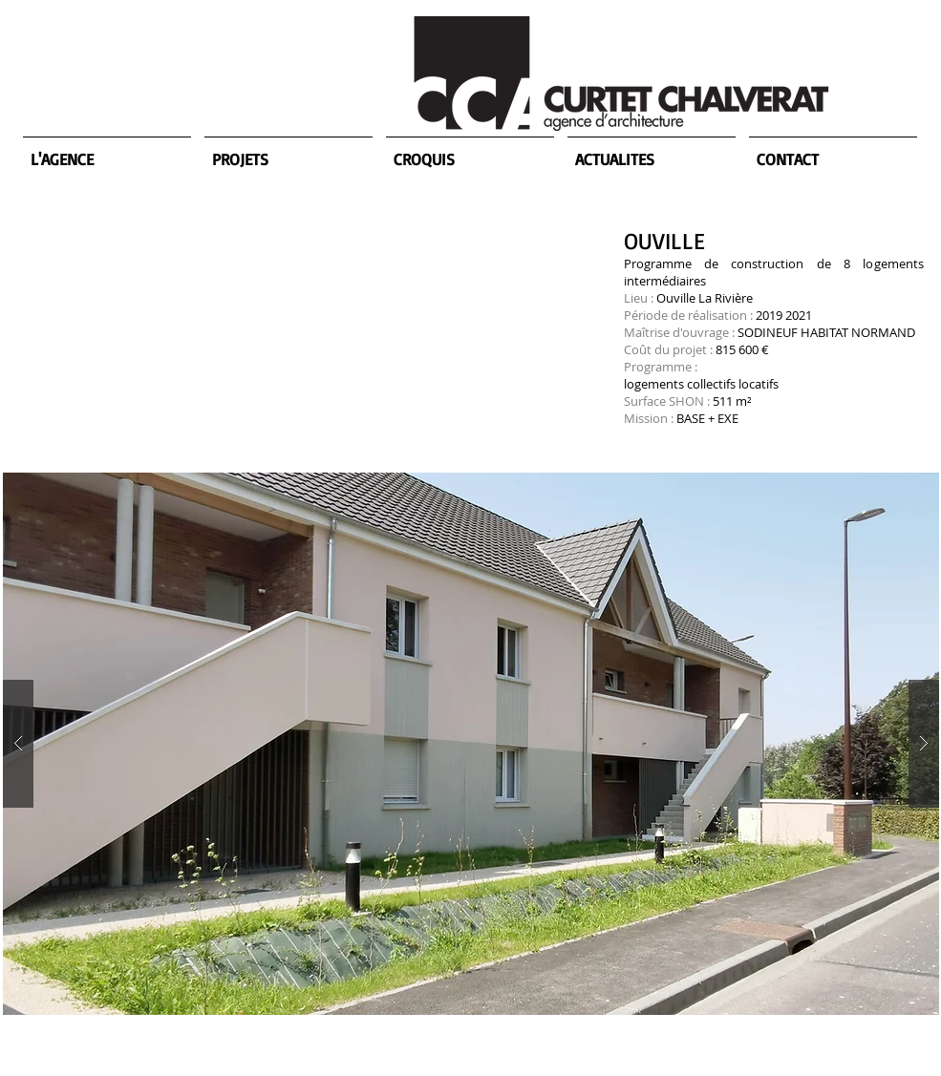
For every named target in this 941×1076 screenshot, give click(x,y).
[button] (471, 744)
